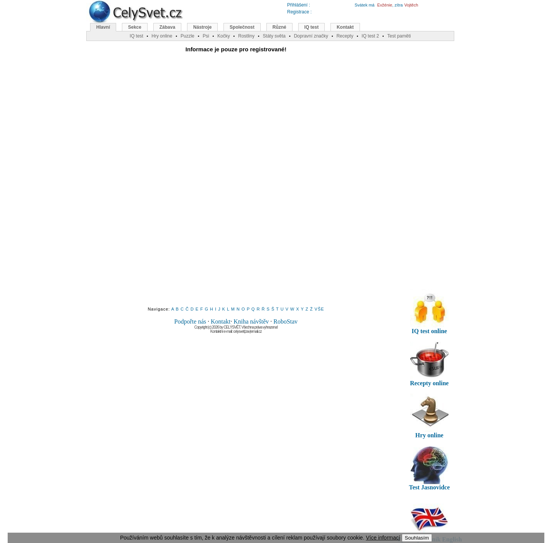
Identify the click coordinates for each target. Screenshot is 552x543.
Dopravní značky (311, 36)
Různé (279, 27)
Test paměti (399, 36)
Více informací (383, 538)
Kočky (223, 36)
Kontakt (221, 321)
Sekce (134, 27)
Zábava (167, 27)
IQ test (311, 27)
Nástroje (202, 27)
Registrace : (299, 12)
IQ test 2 (370, 36)
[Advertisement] (236, 185)
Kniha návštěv (251, 321)
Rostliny (246, 36)
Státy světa (274, 36)
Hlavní (103, 27)
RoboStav (285, 321)
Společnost (242, 27)
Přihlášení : (298, 5)
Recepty (345, 36)
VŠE (319, 309)
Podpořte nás (190, 321)
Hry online (161, 36)
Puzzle (187, 36)
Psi (206, 36)
